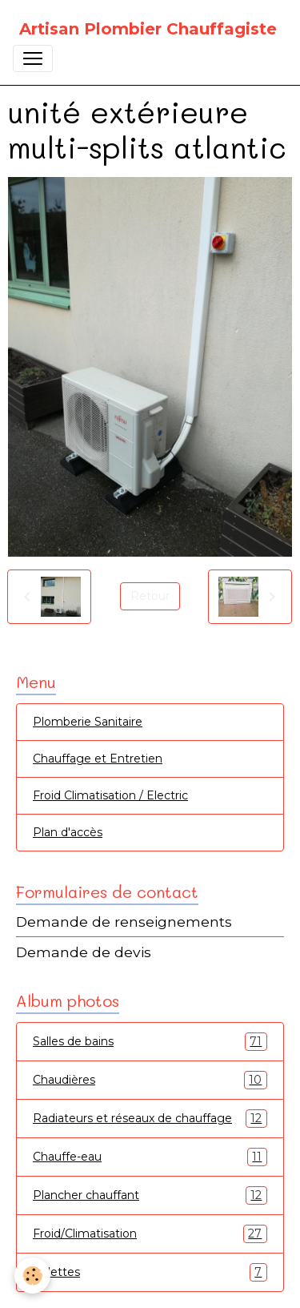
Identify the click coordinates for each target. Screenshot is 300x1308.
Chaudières (150, 1080)
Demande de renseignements (124, 921)
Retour (150, 596)
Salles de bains (150, 1041)
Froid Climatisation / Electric (110, 795)
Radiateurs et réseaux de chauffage (150, 1118)
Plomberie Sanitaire (87, 721)
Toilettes (150, 1272)
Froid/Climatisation (150, 1234)
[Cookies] (32, 1276)
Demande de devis (83, 952)
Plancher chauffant (150, 1195)
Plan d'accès (67, 832)
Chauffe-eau (150, 1157)
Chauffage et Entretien (97, 758)
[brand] (148, 29)
